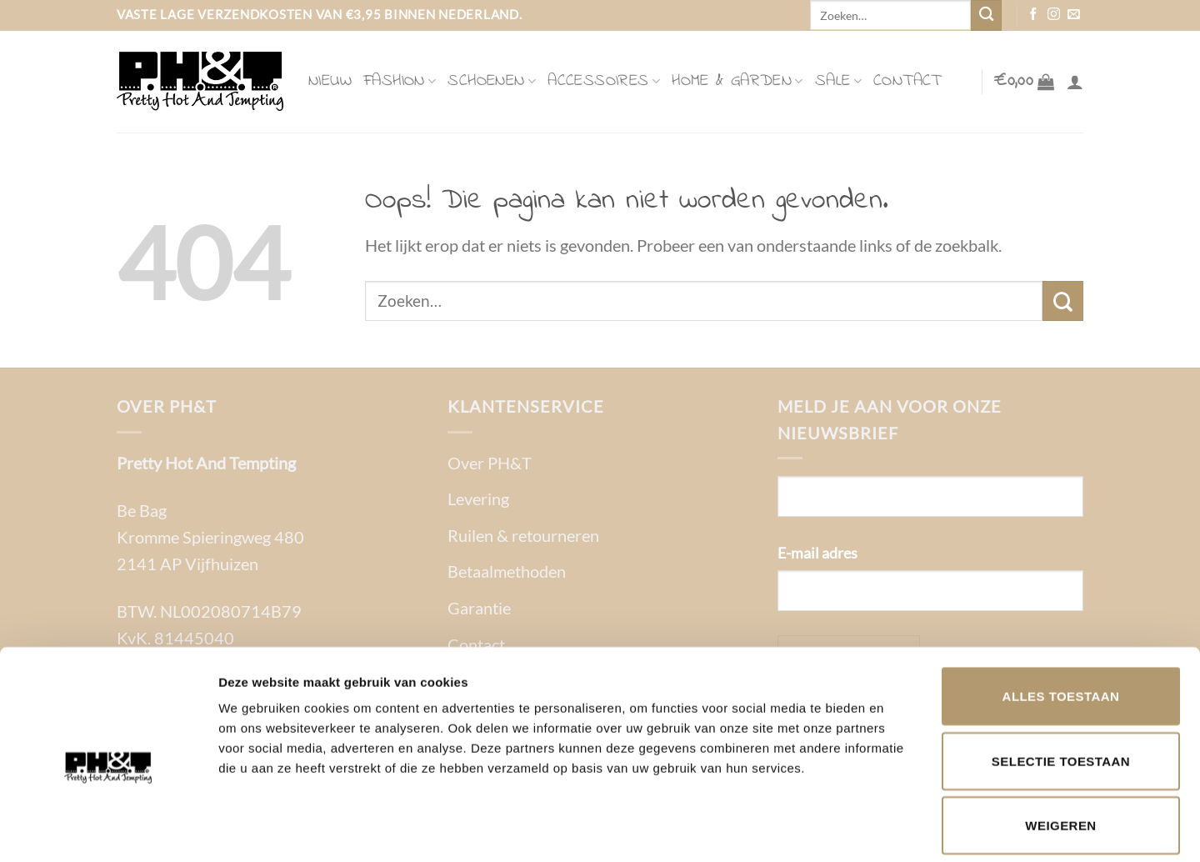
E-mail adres (818, 553)
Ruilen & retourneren (523, 535)
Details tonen (900, 829)
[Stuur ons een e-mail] (1074, 15)
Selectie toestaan (1061, 683)
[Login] (1075, 81)
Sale (838, 81)
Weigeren (1060, 747)
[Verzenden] (986, 15)
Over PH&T (490, 463)
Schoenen (492, 81)
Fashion (399, 81)
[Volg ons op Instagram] (1054, 15)
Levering (478, 499)
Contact (907, 81)
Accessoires (604, 81)
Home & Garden (737, 81)
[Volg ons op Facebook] (1034, 15)
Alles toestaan (1061, 618)
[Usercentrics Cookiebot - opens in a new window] (108, 829)
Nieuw (330, 81)
